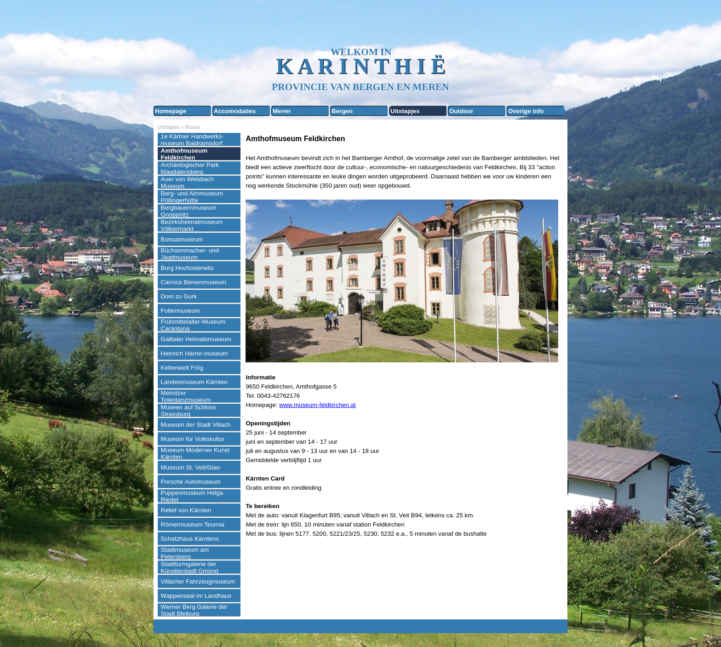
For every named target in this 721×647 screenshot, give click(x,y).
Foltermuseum (180, 310)
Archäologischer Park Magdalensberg (190, 168)
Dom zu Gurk (179, 296)
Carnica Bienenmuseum (193, 282)
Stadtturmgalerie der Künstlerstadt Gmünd (189, 567)
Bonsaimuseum (182, 239)
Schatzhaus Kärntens (190, 538)
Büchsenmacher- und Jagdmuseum (190, 254)
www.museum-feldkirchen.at (317, 404)
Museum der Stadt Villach (196, 424)
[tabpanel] (404, 335)
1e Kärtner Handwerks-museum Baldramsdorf (192, 140)
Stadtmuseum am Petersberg (185, 553)
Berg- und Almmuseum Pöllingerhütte (192, 197)
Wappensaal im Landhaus (196, 595)
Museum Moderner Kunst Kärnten (195, 453)
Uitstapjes (405, 111)
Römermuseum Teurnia (192, 524)
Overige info (526, 111)
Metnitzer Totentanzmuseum (186, 396)
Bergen (342, 111)
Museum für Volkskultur (193, 438)
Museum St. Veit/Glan (190, 467)
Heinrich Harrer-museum (194, 353)
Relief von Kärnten (186, 510)
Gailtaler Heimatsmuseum (196, 339)
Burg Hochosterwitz (187, 267)
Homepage (170, 111)
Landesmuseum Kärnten (194, 381)
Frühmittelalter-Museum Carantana (193, 325)
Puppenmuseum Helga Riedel (192, 496)
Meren (282, 111)
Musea (192, 127)
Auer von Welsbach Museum (187, 182)
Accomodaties (235, 111)
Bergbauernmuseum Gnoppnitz (189, 211)
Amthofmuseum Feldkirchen (184, 154)
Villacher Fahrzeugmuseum (198, 581)
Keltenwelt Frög (182, 367)
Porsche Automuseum (191, 481)
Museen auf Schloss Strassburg (188, 411)
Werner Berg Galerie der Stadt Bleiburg (194, 610)
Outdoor (461, 111)
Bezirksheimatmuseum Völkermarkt (192, 225)
